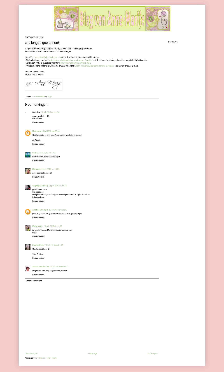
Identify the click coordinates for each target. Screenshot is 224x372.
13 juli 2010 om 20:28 (53, 226)
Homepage (92, 353)
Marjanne (36, 169)
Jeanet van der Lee (40, 267)
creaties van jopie (40, 210)
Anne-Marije (40, 96)
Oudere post (153, 353)
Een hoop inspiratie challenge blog (46, 57)
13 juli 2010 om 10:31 (50, 169)
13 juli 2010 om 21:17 (54, 245)
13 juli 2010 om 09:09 (51, 131)
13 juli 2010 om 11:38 (58, 186)
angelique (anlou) (40, 186)
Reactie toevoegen (34, 281)
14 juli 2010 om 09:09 (59, 267)
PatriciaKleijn (38, 245)
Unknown (36, 131)
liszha (34, 153)
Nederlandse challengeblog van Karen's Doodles (70, 60)
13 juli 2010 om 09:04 (50, 112)
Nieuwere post (32, 353)
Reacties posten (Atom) (47, 358)
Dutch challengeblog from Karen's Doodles (94, 66)
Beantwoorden (38, 122)
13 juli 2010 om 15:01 (58, 210)
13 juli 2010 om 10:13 (47, 153)
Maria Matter (37, 226)
